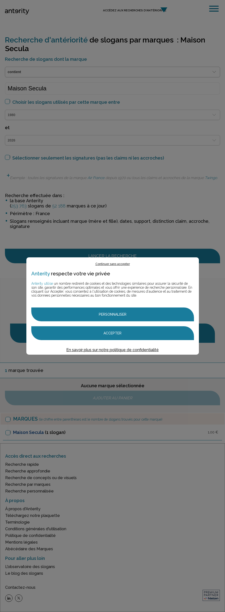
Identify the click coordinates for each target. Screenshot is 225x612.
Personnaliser (112, 314)
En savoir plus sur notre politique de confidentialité (112, 349)
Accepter (112, 333)
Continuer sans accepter (112, 264)
